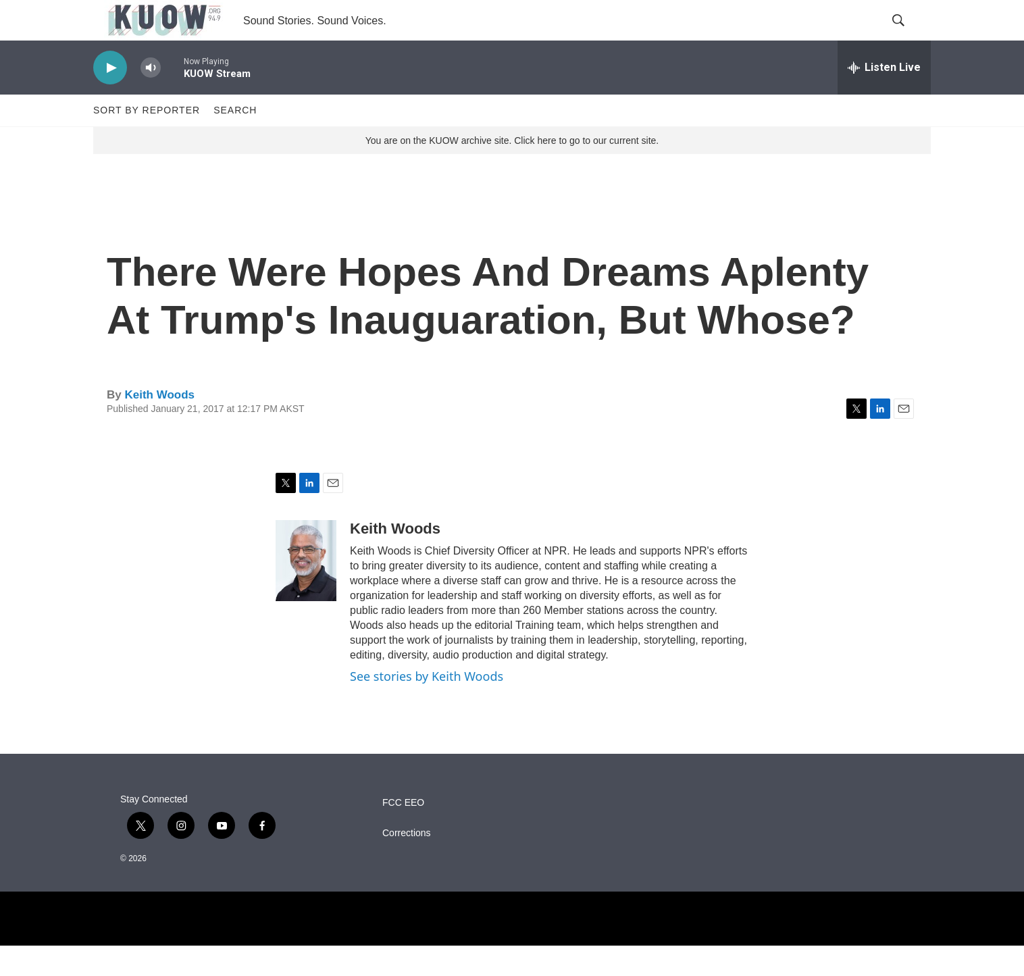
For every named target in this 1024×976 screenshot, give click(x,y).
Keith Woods (159, 425)
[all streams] (884, 98)
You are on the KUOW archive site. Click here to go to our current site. (512, 170)
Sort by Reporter (146, 140)
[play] (110, 98)
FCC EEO (403, 833)
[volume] (150, 98)
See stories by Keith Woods (426, 706)
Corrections (406, 863)
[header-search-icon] (909, 36)
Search (235, 140)
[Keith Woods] (306, 591)
